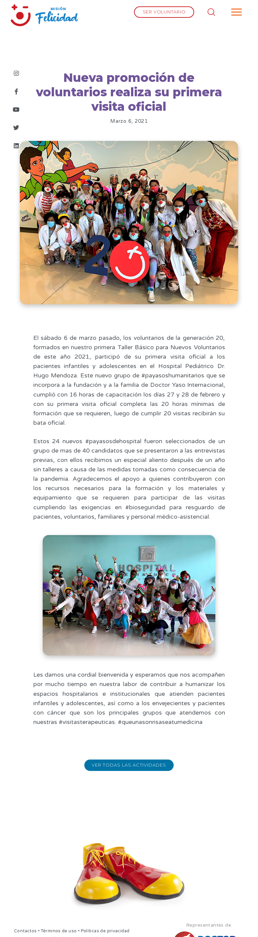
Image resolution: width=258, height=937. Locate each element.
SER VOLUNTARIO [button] (164, 11)
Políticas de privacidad (105, 931)
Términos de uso (59, 931)
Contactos (25, 931)
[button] (236, 12)
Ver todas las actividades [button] (129, 765)
